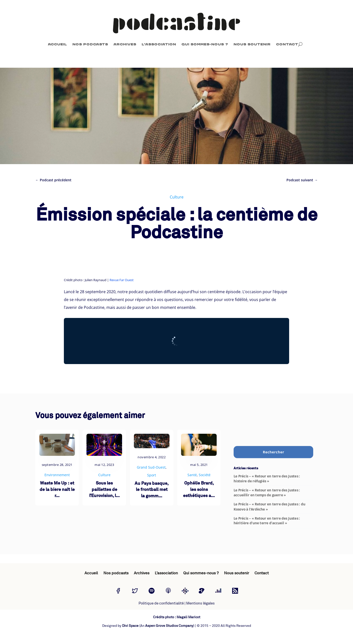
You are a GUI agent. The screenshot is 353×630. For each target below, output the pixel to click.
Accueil (57, 44)
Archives (124, 44)
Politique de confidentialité (161, 603)
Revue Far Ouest (122, 280)
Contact (287, 44)
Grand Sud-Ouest (151, 467)
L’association (159, 44)
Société (205, 474)
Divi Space (130, 626)
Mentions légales (200, 603)
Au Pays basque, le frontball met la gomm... (152, 490)
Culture (177, 197)
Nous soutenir (252, 44)
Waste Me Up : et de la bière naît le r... (57, 489)
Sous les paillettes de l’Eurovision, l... (104, 489)
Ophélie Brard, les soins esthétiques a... (199, 489)
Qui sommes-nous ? (205, 44)
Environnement (57, 474)
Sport (151, 475)
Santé (192, 474)
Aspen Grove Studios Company (169, 626)
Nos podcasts (90, 44)
